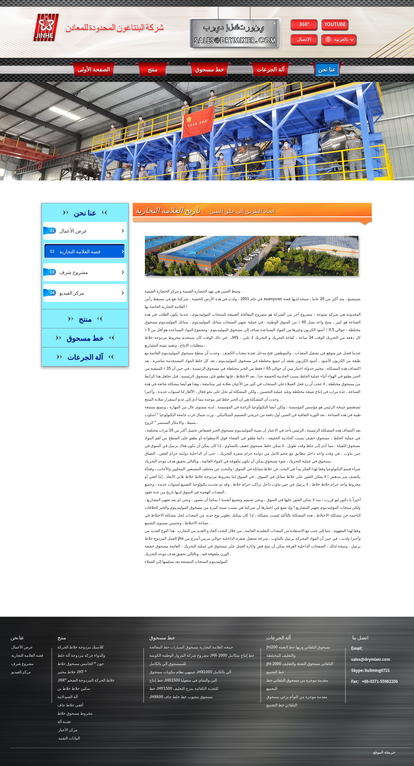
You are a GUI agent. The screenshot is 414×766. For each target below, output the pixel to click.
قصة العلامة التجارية (26, 655)
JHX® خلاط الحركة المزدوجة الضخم (86, 680)
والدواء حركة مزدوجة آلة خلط (81, 655)
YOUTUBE (335, 24)
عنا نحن (17, 637)
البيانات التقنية (68, 738)
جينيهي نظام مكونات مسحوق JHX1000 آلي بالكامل (190, 672)
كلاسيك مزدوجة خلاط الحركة (80, 647)
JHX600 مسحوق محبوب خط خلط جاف (181, 697)
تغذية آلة (64, 722)
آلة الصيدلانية (67, 697)
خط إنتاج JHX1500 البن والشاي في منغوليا (183, 680)
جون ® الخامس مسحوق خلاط (80, 664)
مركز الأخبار (67, 730)
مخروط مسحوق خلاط (75, 713)
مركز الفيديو (20, 672)
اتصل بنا (359, 637)
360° (304, 24)
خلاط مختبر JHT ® (72, 672)
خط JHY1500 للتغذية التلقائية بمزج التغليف (183, 688)
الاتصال (304, 39)
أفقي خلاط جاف (70, 705)
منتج (61, 637)
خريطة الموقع (383, 752)
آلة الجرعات (278, 637)
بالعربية (339, 39)
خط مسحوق (162, 637)
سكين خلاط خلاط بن (73, 688)
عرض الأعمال (21, 647)
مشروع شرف (22, 664)
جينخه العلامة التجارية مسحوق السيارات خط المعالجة (191, 647)
